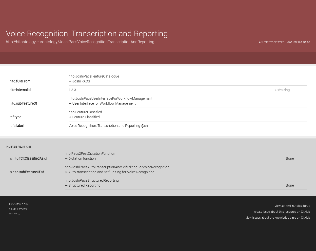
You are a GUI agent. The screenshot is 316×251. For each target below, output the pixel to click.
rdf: (15, 117)
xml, (288, 206)
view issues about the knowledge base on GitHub (278, 217)
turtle (306, 206)
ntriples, (297, 206)
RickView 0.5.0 (18, 204)
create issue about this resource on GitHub (282, 211)
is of (28, 158)
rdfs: (16, 126)
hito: (19, 81)
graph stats (18, 209)
